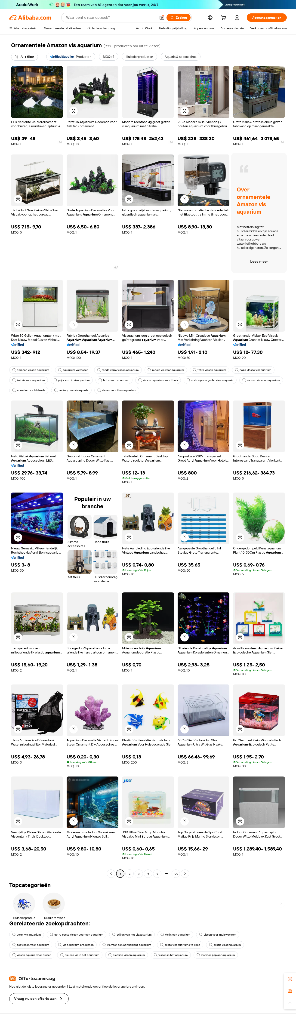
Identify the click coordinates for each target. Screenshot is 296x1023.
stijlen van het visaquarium (132, 935)
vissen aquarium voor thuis (158, 380)
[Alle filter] (24, 57)
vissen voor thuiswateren (217, 935)
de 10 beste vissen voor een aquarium (76, 935)
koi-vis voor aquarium (28, 380)
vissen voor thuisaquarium (116, 390)
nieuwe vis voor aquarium (261, 380)
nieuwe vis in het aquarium (79, 955)
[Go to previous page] (111, 873)
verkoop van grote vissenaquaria (210, 380)
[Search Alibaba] (110, 17)
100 (175, 873)
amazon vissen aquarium (30, 370)
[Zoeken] (178, 17)
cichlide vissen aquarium (126, 955)
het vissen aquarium (114, 380)
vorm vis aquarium (26, 935)
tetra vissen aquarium (209, 370)
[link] (290, 979)
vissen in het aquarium (171, 955)
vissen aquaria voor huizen (31, 955)
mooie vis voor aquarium (166, 370)
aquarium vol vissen (73, 370)
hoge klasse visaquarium (253, 370)
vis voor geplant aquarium (216, 955)
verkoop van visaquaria (71, 390)
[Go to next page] (185, 873)
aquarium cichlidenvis (28, 390)
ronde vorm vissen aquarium (118, 370)
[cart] (224, 18)
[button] (162, 17)
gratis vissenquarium (225, 945)
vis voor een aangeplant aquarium (126, 945)
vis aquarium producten (76, 945)
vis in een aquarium (175, 935)
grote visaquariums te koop (180, 945)
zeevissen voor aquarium (30, 945)
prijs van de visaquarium (72, 380)
